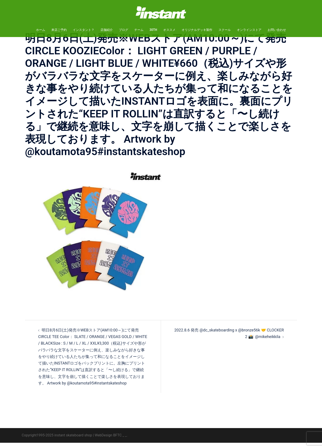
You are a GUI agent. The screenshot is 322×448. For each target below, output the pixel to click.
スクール (224, 30)
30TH (153, 30)
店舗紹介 (106, 30)
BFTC (117, 440)
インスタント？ (83, 30)
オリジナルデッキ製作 (197, 30)
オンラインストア (249, 30)
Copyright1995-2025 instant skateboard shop (57, 440)
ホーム (40, 30)
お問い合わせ (277, 30)
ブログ (123, 30)
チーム (138, 30)
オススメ (169, 30)
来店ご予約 (59, 30)
